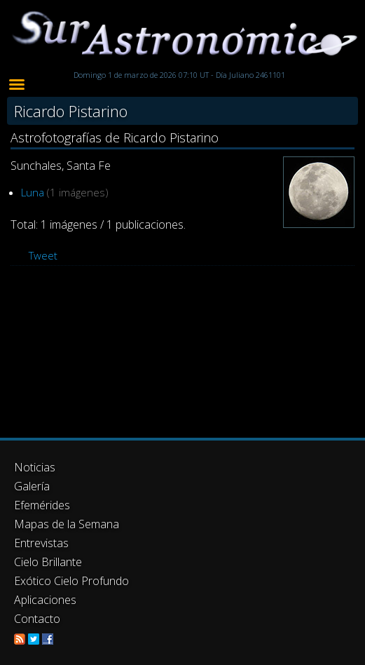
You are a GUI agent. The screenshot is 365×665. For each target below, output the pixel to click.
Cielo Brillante (48, 562)
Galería (32, 486)
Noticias (34, 467)
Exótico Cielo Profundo (71, 581)
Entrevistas (41, 543)
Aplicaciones (45, 599)
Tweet (43, 255)
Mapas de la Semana (66, 524)
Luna (32, 192)
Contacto (37, 618)
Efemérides (42, 505)
